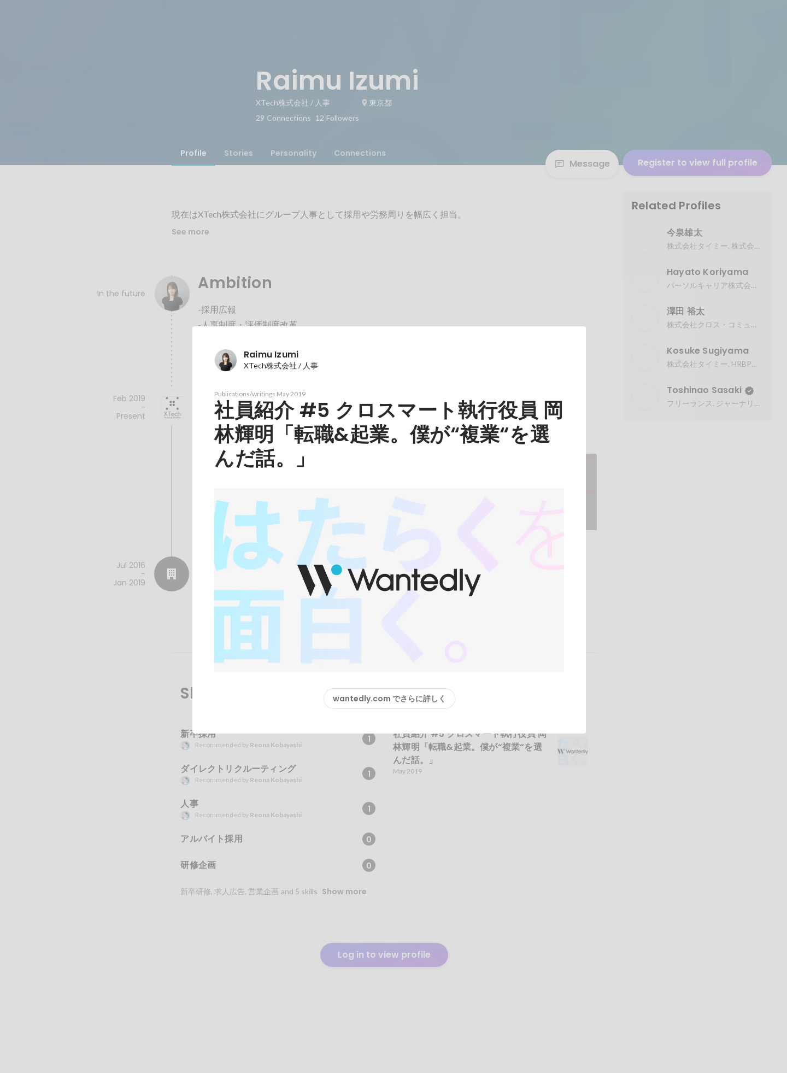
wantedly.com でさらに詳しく (389, 698)
